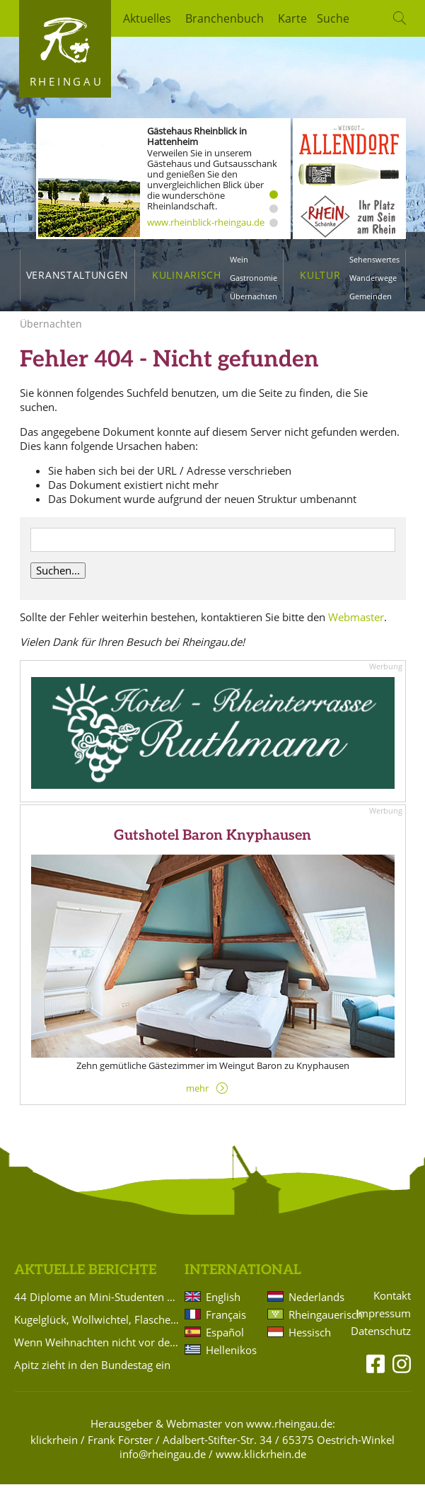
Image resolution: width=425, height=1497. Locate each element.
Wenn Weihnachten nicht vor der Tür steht (97, 1355)
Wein (239, 259)
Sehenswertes (374, 259)
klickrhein (54, 1452)
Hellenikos (231, 1363)
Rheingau (67, 81)
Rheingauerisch (314, 1327)
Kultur (320, 275)
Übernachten (253, 296)
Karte (292, 18)
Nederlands (314, 1309)
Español (225, 1345)
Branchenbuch (224, 18)
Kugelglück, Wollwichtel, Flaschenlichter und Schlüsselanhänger (97, 1332)
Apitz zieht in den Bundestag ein (92, 1377)
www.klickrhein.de (261, 1467)
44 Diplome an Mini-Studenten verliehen (97, 1309)
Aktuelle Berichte (85, 1283)
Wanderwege (373, 277)
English (223, 1309)
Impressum (383, 1326)
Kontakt (392, 1308)
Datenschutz (381, 1344)
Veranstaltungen (77, 275)
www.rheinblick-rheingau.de (205, 222)
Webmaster (356, 630)
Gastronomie (253, 277)
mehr (197, 1100)
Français (226, 1327)
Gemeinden (370, 296)
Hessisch (310, 1345)
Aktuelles (147, 18)
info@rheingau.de (163, 1467)
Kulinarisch (186, 275)
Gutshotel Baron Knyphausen (212, 848)
